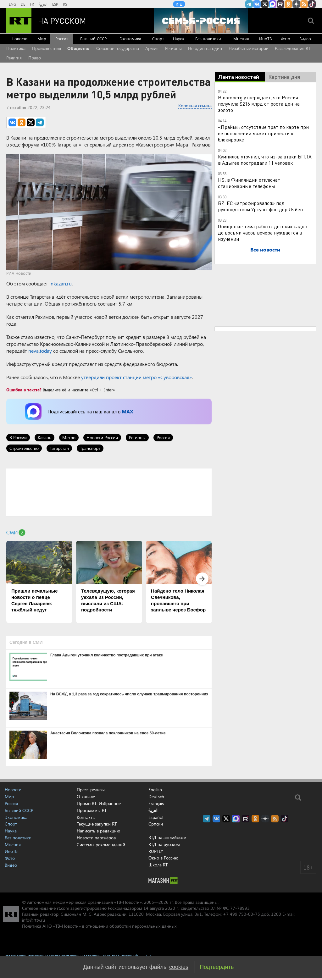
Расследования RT (292, 48)
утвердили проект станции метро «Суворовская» (136, 377)
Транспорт (90, 448)
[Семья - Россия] (201, 20)
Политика (15, 48)
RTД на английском (167, 837)
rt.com (63, 908)
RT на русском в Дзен (296, 4)
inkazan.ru (60, 283)
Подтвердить (217, 967)
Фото (285, 38)
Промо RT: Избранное (99, 803)
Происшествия (46, 48)
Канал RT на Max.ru (272, 4)
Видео (305, 38)
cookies (178, 967)
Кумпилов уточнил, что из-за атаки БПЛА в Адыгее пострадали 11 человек (265, 159)
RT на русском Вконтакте (257, 4)
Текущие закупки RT (97, 824)
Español (155, 817)
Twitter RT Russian (265, 4)
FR (32, 4)
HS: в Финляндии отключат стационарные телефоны (249, 182)
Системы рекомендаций (101, 845)
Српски (155, 824)
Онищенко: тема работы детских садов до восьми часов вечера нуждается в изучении (262, 232)
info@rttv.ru (33, 920)
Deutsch (156, 796)
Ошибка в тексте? (24, 389)
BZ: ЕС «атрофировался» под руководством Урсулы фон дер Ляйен (260, 206)
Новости (20, 38)
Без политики (208, 38)
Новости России (102, 437)
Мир (41, 38)
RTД (179, 4)
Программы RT (92, 810)
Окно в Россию (163, 858)
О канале (86, 796)
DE (23, 4)
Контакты (86, 817)
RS (65, 4)
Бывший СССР (93, 38)
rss (304, 4)
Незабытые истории (249, 48)
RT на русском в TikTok (312, 4)
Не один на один (205, 48)
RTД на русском (164, 844)
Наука (178, 38)
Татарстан (59, 448)
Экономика (130, 38)
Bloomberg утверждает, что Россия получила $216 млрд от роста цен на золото (259, 103)
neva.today (40, 350)
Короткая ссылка (195, 105)
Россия (62, 38)
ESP (55, 4)
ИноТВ (265, 38)
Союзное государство (117, 48)
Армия (151, 48)
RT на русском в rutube (280, 4)
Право (34, 58)
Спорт (158, 38)
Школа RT (158, 865)
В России (18, 437)
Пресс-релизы (91, 790)
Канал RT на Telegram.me (249, 4)
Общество (78, 48)
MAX (127, 411)
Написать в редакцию (98, 831)
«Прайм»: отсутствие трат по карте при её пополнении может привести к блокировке (263, 133)
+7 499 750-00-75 (241, 914)
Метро (68, 437)
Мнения (241, 38)
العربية (43, 4)
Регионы (173, 48)
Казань (44, 437)
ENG (12, 4)
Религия (14, 58)
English (155, 789)
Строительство (24, 448)
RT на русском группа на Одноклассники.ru (288, 4)
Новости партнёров (96, 838)
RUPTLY (155, 851)
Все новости (265, 249)
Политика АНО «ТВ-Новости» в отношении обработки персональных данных (99, 926)
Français (156, 803)
